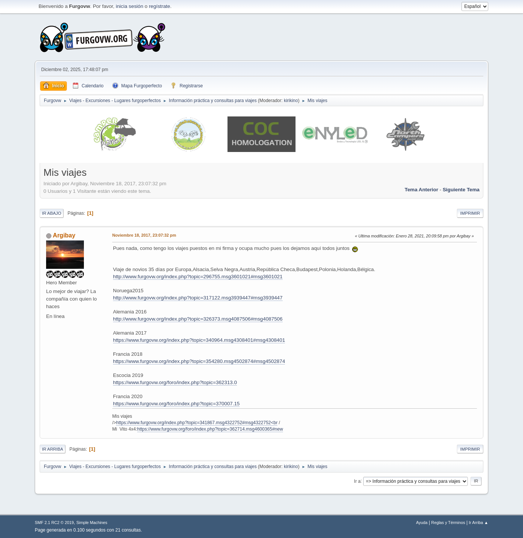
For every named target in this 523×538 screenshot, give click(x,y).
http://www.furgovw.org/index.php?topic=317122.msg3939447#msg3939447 (198, 298)
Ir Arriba (52, 449)
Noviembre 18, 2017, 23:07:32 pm (144, 235)
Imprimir (470, 213)
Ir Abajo (51, 213)
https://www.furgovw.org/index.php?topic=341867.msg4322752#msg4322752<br (196, 422)
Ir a (357, 481)
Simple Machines (91, 522)
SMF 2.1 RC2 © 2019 (54, 522)
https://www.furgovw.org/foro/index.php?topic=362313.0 (175, 382)
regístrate (159, 6)
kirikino (291, 100)
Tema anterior (421, 189)
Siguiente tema (461, 189)
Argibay (64, 235)
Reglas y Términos (448, 522)
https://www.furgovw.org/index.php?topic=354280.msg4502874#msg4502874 (199, 361)
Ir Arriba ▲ (478, 522)
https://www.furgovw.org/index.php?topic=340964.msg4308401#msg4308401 (199, 340)
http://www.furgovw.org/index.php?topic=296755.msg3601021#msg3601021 (198, 276)
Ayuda (421, 522)
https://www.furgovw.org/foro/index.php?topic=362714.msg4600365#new (210, 429)
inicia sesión (129, 6)
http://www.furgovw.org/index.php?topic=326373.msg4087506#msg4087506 (198, 319)
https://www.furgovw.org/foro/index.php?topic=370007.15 (176, 403)
